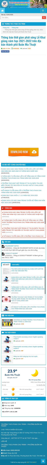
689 (22, 350)
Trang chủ (6, 27)
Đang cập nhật (12, 453)
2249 (22, 324)
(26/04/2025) (5, 224)
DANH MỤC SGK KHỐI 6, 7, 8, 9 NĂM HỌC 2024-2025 (20, 195)
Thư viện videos (10, 332)
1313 (29, 48)
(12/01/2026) (14, 273)
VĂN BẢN (7, 242)
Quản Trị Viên (6, 48)
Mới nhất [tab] (6, 265)
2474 (22, 341)
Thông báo (15, 27)
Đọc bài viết (5, 51)
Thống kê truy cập (11, 398)
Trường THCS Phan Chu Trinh (15, 24)
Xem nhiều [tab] (15, 265)
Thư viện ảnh (9, 315)
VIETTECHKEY (32, 462)
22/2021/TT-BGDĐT (11, 253)
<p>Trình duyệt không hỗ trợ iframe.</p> (23, 102)
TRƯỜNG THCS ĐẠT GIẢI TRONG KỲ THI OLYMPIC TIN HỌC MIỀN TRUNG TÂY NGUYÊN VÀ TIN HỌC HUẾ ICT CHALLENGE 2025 (22, 185)
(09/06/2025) (5, 216)
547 (22, 358)
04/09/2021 (16, 48)
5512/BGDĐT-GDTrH (12, 246)
